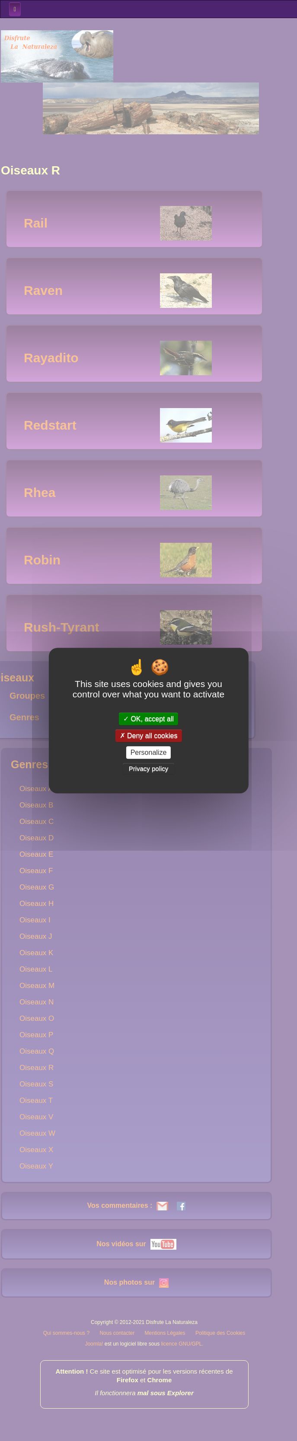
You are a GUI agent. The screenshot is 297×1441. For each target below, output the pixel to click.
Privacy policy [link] (149, 768)
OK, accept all (148, 718)
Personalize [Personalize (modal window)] (149, 752)
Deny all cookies (149, 735)
